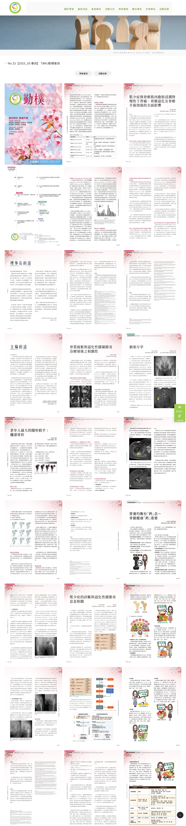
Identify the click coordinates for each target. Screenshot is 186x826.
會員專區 (96, 8)
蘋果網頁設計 (108, 821)
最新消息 (83, 8)
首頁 (115, 53)
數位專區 (135, 8)
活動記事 (161, 8)
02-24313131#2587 (62, 807)
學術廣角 (122, 8)
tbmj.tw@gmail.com (62, 811)
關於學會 (70, 8)
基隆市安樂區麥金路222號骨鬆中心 (69, 803)
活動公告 (109, 8)
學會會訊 (123, 53)
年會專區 (148, 8)
